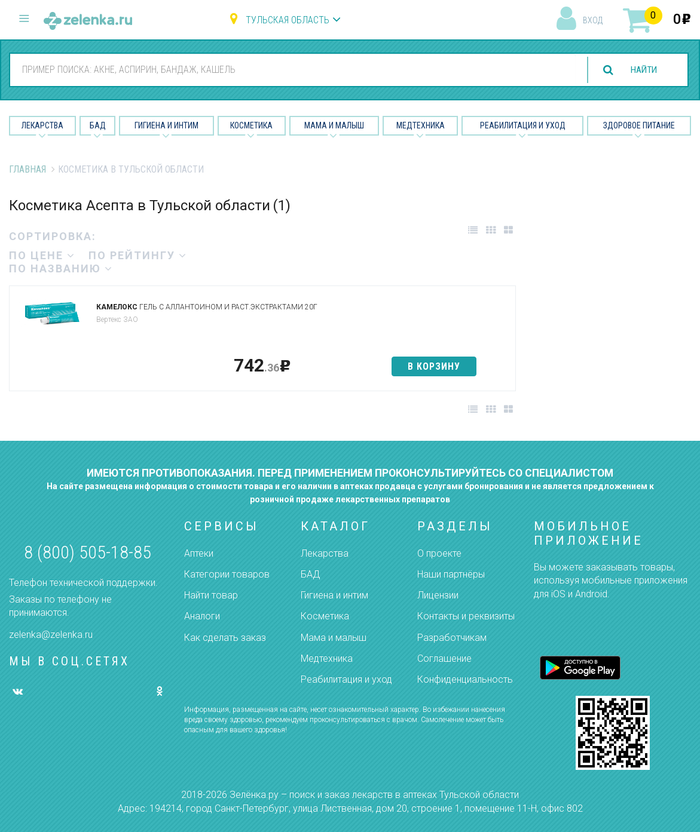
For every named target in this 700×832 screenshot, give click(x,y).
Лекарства (42, 125)
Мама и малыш (334, 125)
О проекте (439, 553)
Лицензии (437, 595)
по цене (42, 255)
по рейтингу (137, 255)
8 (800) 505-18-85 (87, 552)
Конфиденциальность (465, 679)
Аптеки (198, 553)
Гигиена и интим (334, 595)
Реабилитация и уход (522, 125)
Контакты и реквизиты (466, 616)
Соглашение (444, 658)
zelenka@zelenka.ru (51, 634)
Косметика (251, 125)
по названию (61, 268)
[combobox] (290, 69)
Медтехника (420, 125)
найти (641, 70)
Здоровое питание (639, 125)
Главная (27, 169)
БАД (98, 125)
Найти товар (211, 595)
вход (593, 20)
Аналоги (202, 616)
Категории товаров (227, 574)
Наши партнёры (451, 574)
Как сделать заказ (225, 637)
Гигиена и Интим (166, 125)
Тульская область (287, 20)
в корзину (434, 366)
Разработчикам (452, 637)
